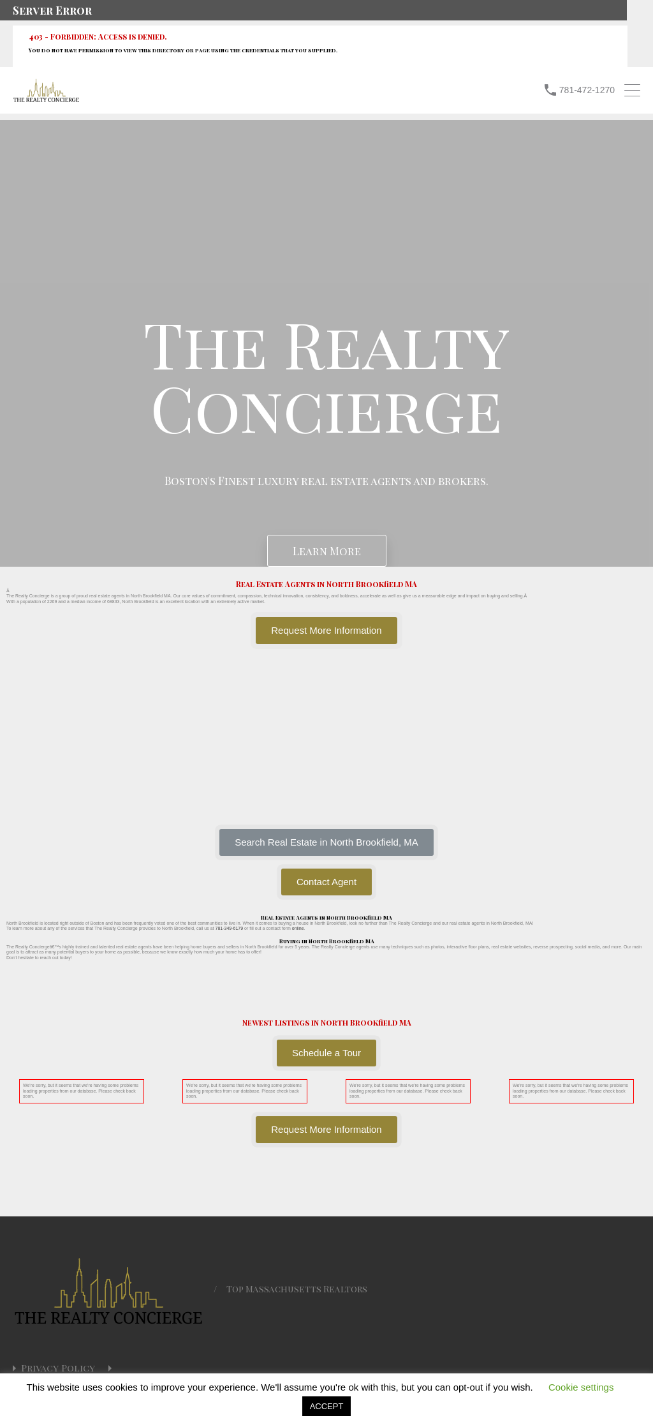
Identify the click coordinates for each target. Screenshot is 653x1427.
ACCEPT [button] (327, 1406)
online (298, 928)
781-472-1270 (587, 90)
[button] (326, 842)
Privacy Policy (58, 1368)
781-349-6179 (229, 928)
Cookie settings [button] (581, 1387)
